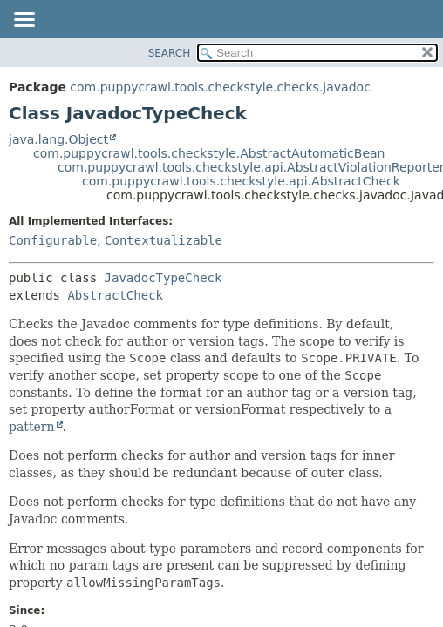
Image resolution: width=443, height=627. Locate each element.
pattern (32, 427)
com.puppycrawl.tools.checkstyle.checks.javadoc (220, 87)
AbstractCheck (115, 295)
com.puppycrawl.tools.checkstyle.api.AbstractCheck (241, 181)
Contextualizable (163, 240)
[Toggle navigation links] (23, 21)
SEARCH (169, 53)
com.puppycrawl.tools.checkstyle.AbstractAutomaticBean (209, 153)
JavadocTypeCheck (163, 278)
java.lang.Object (58, 139)
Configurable (53, 240)
